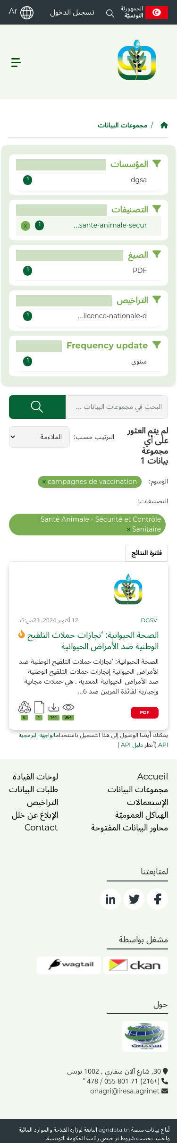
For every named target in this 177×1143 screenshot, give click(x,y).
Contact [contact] (41, 828)
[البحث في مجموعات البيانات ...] (117, 407)
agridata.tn (114, 1130)
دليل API (131, 745)
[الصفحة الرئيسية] (164, 125)
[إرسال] (37, 407)
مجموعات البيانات (122, 125)
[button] (110, 12)
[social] (157, 899)
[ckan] (135, 965)
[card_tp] (150, 621)
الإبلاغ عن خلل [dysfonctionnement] (35, 815)
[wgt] (68, 965)
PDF (145, 712)
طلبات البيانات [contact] (33, 789)
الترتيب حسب (95, 437)
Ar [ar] (13, 11)
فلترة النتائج (146, 553)
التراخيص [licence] (42, 802)
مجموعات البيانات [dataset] (138, 789)
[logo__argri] (136, 60)
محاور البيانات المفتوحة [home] (129, 828)
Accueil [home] (153, 777)
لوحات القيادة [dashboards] (35, 777)
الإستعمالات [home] (147, 802)
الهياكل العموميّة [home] (141, 815)
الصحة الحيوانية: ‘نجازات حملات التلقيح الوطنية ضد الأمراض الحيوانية (93, 641)
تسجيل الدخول (72, 12)
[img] (128, 589)
